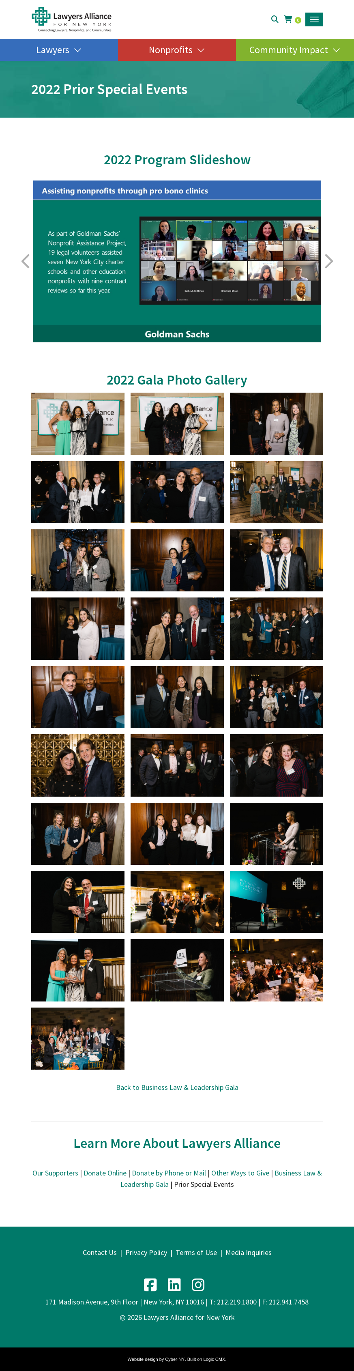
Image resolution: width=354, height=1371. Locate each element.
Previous (26, 261)
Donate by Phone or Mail (169, 1173)
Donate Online (105, 1173)
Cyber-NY (175, 1359)
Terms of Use (196, 1252)
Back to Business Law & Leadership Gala (177, 1087)
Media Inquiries (248, 1252)
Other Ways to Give (240, 1173)
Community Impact (288, 49)
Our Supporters (55, 1173)
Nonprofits (171, 49)
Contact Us (100, 1252)
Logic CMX (214, 1359)
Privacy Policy (146, 1252)
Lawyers (52, 49)
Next (328, 261)
